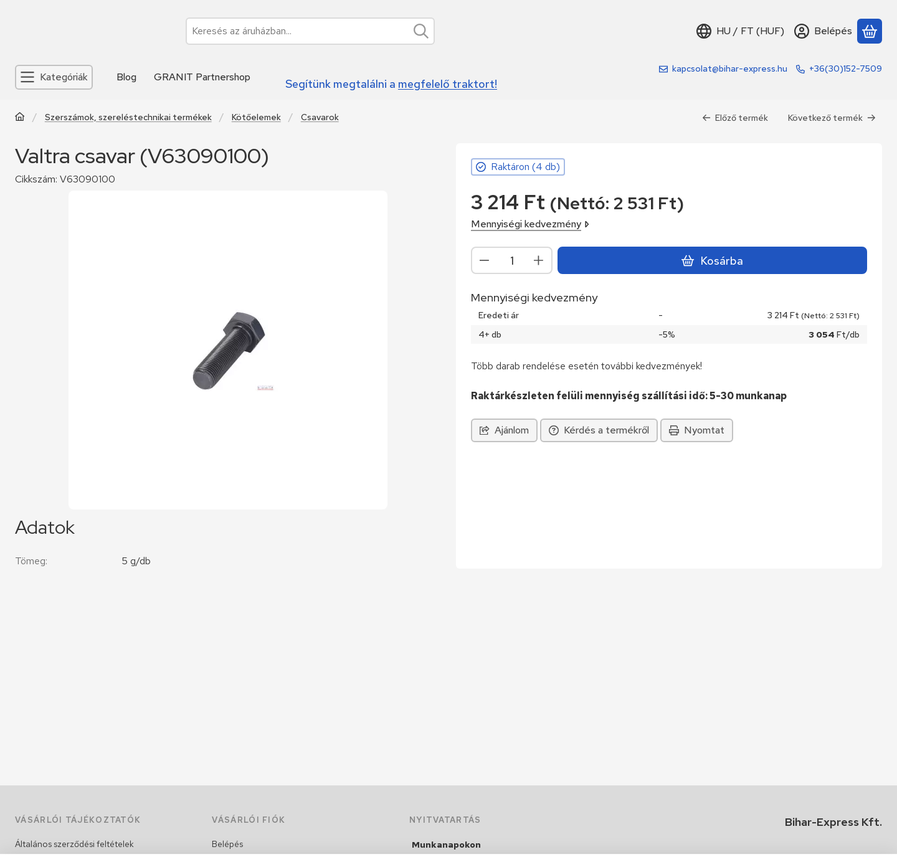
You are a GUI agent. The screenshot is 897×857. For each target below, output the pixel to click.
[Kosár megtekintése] (869, 31)
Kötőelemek (256, 117)
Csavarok (320, 117)
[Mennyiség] (512, 260)
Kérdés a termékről (599, 430)
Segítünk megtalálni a (391, 84)
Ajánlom (504, 430)
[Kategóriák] (54, 77)
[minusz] (484, 260)
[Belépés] (823, 31)
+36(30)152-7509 (845, 68)
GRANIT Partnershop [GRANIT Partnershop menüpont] (202, 76)
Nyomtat (696, 430)
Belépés (227, 844)
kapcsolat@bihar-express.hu (729, 68)
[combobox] (310, 31)
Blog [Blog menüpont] (126, 76)
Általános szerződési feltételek (74, 844)
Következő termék (832, 117)
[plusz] (539, 260)
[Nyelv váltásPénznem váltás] (740, 31)
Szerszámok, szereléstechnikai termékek (128, 117)
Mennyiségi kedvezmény (530, 223)
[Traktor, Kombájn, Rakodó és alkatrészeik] (20, 118)
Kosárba (712, 260)
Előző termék (735, 117)
